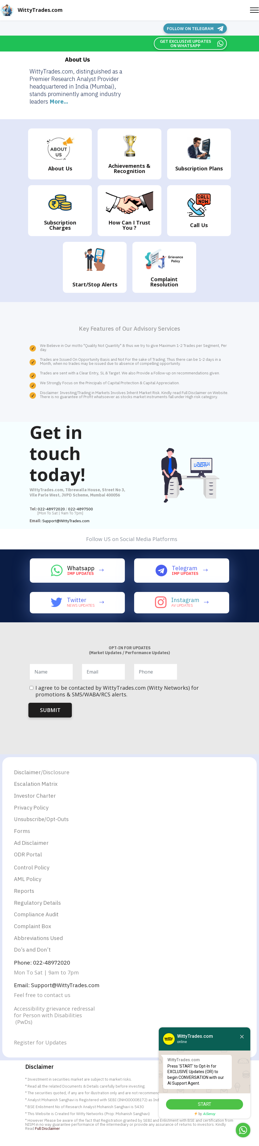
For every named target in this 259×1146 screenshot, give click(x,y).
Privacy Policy (32, 808)
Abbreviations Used (40, 943)
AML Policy (28, 882)
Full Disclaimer (47, 1135)
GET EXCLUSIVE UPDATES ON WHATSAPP (190, 43)
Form (21, 832)
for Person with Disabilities (48, 1022)
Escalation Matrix (37, 784)
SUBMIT (50, 709)
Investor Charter (36, 796)
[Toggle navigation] (254, 10)
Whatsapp (80, 567)
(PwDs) (23, 1028)
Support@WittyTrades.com (66, 520)
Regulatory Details (38, 906)
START (199, 1104)
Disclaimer (28, 772)
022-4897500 (80, 508)
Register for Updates (40, 1049)
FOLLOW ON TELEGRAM (196, 28)
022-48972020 (51, 508)
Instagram (185, 600)
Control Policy (32, 870)
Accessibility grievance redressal (55, 1015)
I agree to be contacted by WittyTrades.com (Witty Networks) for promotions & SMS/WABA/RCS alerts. (117, 691)
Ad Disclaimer (32, 845)
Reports (24, 894)
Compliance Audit (37, 919)
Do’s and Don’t (33, 955)
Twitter (76, 600)
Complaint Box (33, 931)
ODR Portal (28, 857)
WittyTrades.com (40, 10)
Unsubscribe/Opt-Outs (41, 820)
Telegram (184, 567)
